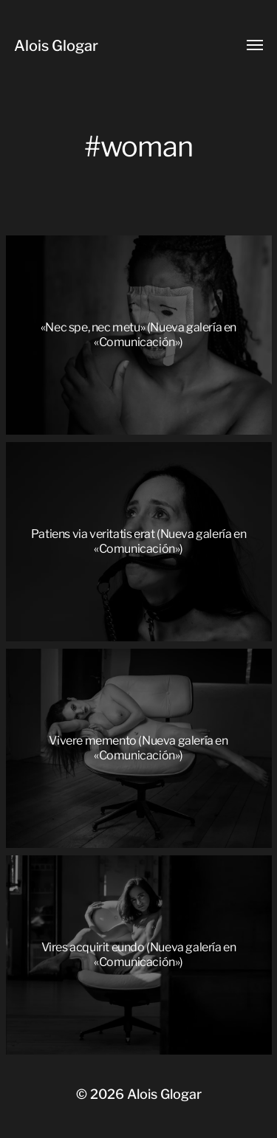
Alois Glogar (56, 46)
